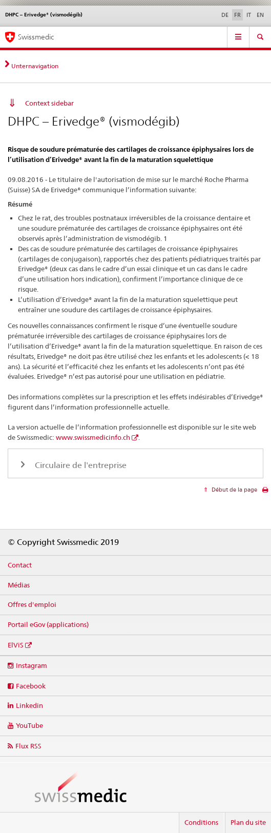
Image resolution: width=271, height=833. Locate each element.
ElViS (16, 645)
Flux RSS (28, 746)
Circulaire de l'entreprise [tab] (80, 465)
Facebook (31, 686)
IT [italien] (248, 14)
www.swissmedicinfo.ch (93, 437)
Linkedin (29, 705)
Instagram (31, 665)
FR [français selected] (237, 14)
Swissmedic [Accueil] (36, 36)
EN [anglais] (260, 14)
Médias (19, 585)
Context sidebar (49, 103)
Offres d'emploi (32, 604)
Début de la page (233, 489)
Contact (20, 565)
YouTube (29, 725)
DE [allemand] (224, 14)
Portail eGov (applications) (48, 624)
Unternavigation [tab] (34, 66)
